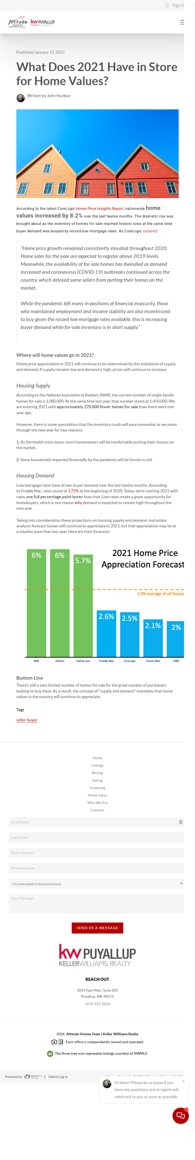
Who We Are (97, 803)
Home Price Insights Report (100, 208)
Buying (97, 773)
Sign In (175, 5)
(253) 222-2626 (97, 1004)
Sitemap (184, 1077)
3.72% (73, 490)
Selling (97, 780)
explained (150, 231)
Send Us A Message (97, 928)
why (78, 502)
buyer (32, 720)
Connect (97, 810)
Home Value (97, 795)
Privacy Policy (117, 1077)
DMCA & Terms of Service (152, 1077)
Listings (97, 765)
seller (21, 720)
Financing (97, 788)
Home (97, 758)
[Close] (183, 1111)
